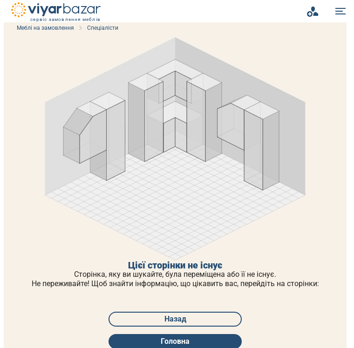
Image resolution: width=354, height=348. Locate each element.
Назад (175, 319)
